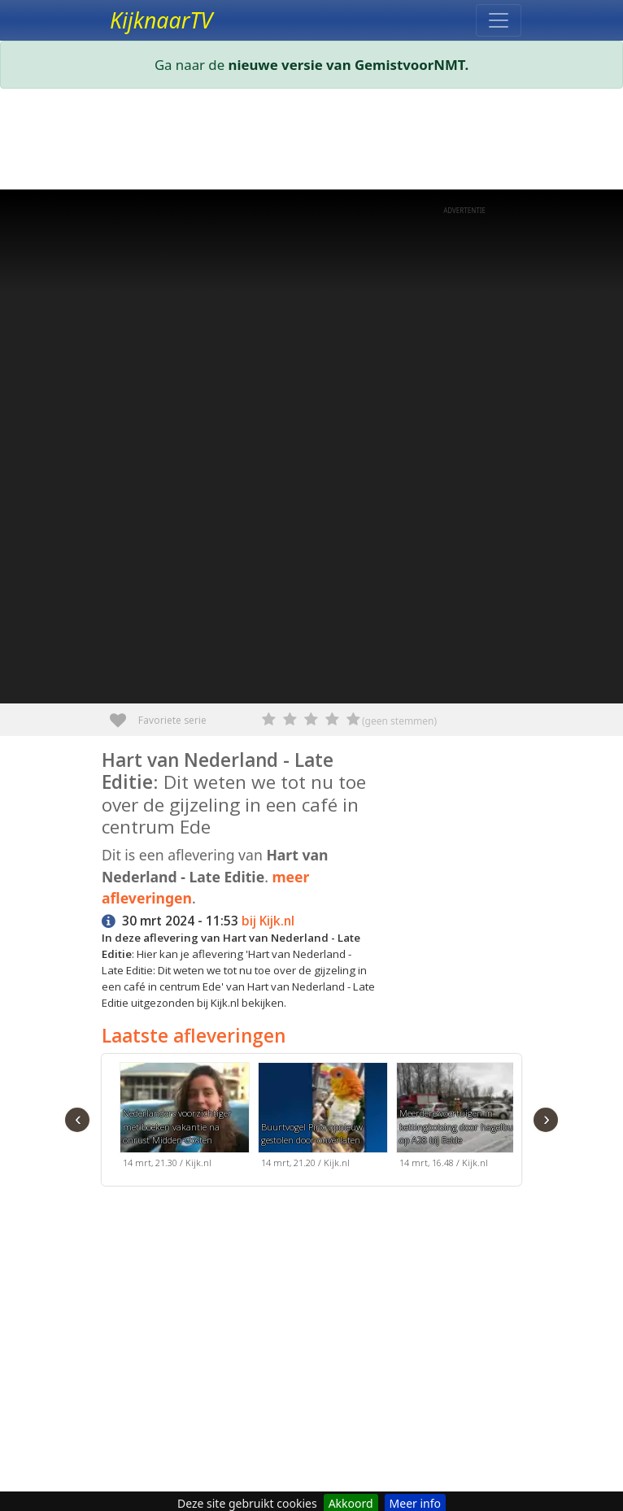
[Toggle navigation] (498, 20)
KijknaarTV (161, 20)
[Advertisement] (311, 142)
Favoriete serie (124, 714)
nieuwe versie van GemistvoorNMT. (349, 64)
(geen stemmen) (399, 721)
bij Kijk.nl (268, 921)
